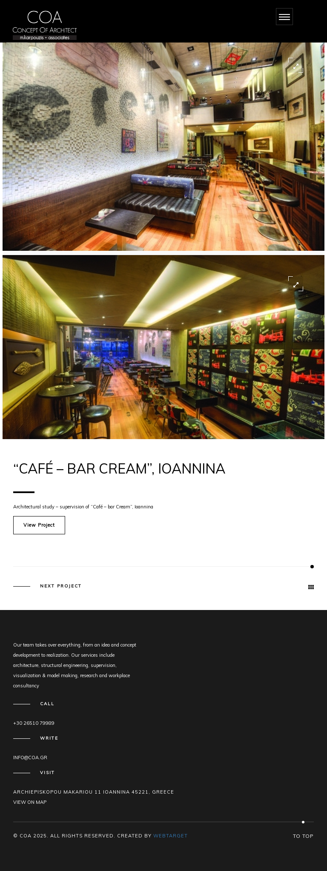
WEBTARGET (170, 836)
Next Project (61, 586)
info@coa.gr (30, 757)
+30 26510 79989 (33, 723)
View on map (29, 802)
